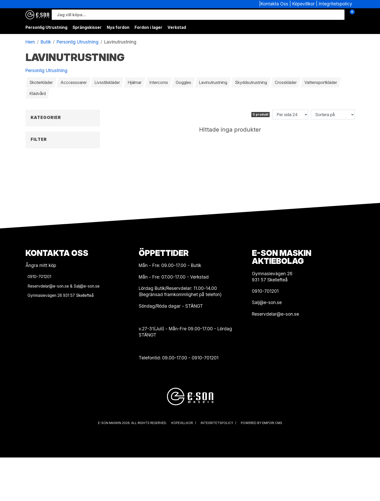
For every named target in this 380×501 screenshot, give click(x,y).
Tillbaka (38, 125)
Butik (46, 42)
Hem (30, 42)
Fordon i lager (148, 27)
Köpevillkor (303, 3)
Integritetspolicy (335, 3)
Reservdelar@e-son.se (275, 357)
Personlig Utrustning (46, 27)
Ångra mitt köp (40, 309)
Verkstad (176, 27)
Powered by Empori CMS (261, 466)
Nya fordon (118, 27)
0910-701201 (205, 401)
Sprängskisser (87, 27)
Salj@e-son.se (267, 346)
